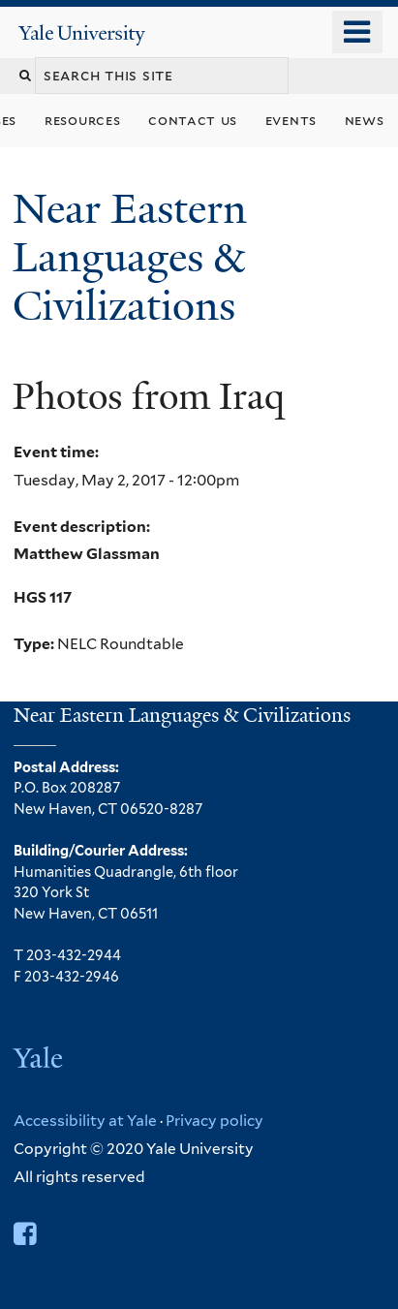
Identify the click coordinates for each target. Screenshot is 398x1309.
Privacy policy (214, 1120)
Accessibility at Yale (85, 1120)
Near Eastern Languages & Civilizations (130, 257)
